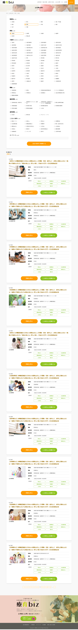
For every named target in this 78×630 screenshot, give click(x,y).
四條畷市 (61, 79)
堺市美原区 (17, 63)
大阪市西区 (17, 45)
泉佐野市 (17, 71)
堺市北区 (61, 61)
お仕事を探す (11, 13)
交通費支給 (61, 121)
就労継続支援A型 (46, 106)
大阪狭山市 (31, 81)
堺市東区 (17, 61)
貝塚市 (61, 66)
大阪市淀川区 (61, 53)
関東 (46, 22)
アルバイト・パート (46, 115)
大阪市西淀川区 (31, 48)
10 (47, 587)
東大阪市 (31, 79)
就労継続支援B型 (61, 106)
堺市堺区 (46, 58)
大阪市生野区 (17, 50)
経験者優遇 (61, 129)
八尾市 (61, 68)
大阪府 (18, 13)
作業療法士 (31, 93)
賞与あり (46, 121)
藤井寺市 (17, 79)
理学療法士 (17, 93)
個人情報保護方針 (26, 625)
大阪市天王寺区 (61, 45)
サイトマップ (38, 625)
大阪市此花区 (61, 42)
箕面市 (61, 73)
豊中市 (46, 63)
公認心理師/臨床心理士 (61, 93)
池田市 (61, 63)
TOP (7, 13)
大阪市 (17, 42)
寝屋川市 (46, 71)
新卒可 (46, 131)
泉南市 (46, 79)
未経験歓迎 (17, 131)
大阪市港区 (31, 45)
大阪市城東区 (46, 50)
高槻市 (46, 66)
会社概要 (44, 625)
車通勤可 (46, 124)
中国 (46, 24)
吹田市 (17, 66)
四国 (61, 24)
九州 (17, 27)
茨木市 (46, 68)
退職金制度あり (31, 124)
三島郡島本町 (61, 81)
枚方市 (31, 68)
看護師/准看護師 (17, 95)
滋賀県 (61, 33)
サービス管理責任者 (61, 90)
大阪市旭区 (31, 50)
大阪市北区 (61, 55)
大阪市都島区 (31, 42)
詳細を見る (29, 192)
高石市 (61, 76)
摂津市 (46, 76)
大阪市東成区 (61, 48)
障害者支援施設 (31, 108)
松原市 (17, 73)
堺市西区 (31, 61)
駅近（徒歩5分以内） (61, 124)
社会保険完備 (17, 124)
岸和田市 (31, 63)
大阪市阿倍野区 (61, 50)
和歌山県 (31, 36)
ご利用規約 (33, 625)
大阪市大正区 (46, 45)
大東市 (31, 73)
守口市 (17, 68)
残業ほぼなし (17, 126)
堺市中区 (61, 58)
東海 (17, 24)
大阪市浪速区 (17, 48)
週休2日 (31, 129)
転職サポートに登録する (27, 619)
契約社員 (31, 115)
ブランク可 (31, 131)
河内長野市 (61, 71)
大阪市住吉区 (17, 53)
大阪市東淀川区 (46, 48)
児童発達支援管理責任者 (46, 90)
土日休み (46, 126)
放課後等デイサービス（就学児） (31, 102)
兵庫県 (31, 33)
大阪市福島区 (46, 42)
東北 (31, 22)
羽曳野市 (17, 76)
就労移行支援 (31, 106)
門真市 (31, 76)
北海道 (17, 22)
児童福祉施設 (17, 106)
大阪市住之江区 (31, 55)
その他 (46, 108)
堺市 (31, 58)
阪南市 (46, 81)
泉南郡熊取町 (17, 84)
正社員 (17, 115)
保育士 (31, 90)
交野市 (17, 81)
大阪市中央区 (17, 58)
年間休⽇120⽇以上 (31, 126)
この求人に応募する (49, 192)
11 (50, 587)
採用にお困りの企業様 (51, 625)
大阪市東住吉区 (31, 53)
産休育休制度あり (46, 129)
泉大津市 (31, 66)
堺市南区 (46, 61)
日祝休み (17, 129)
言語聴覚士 (46, 93)
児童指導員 (17, 90)
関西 (15, 13)
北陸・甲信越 (61, 22)
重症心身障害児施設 (61, 102)
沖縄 (31, 27)
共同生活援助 (17, 108)
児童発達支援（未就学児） (17, 102)
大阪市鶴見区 (17, 55)
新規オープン (17, 121)
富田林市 (31, 71)
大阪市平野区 (46, 55)
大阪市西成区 (46, 53)
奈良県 (17, 36)
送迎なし (31, 121)
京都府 (46, 33)
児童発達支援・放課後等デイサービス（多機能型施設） (46, 102)
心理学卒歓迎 (61, 131)
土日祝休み (61, 126)
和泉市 (46, 73)
